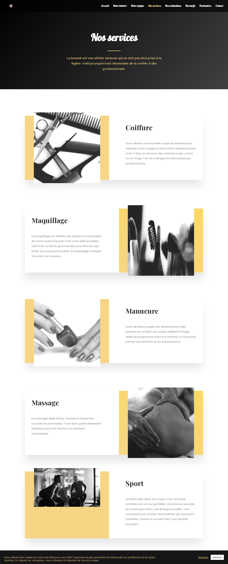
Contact (219, 6)
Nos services (154, 6)
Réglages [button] (203, 557)
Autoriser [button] (217, 557)
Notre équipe (137, 6)
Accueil (105, 6)
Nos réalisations (173, 6)
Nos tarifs (190, 6)
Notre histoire (120, 6)
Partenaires (205, 6)
